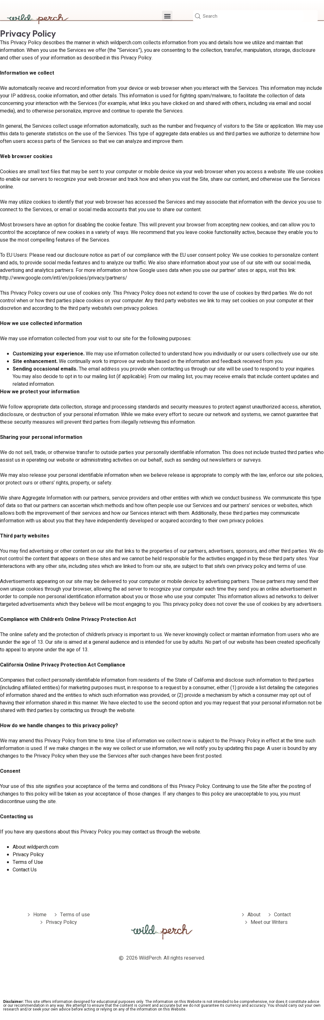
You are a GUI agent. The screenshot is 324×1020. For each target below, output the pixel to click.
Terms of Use (28, 862)
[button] (167, 16)
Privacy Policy (28, 854)
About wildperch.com (36, 847)
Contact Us (25, 870)
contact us (144, 832)
